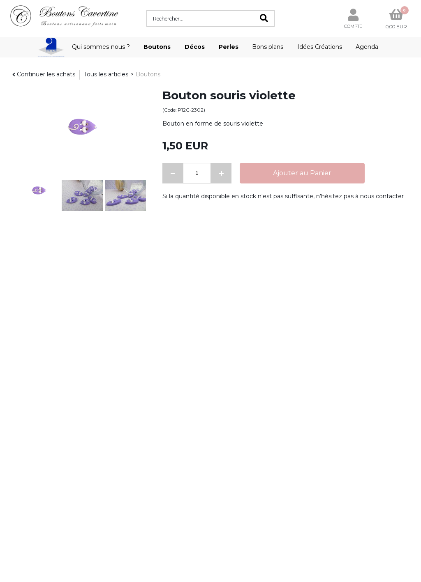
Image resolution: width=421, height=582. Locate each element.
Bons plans (267, 46)
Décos (195, 46)
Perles (228, 46)
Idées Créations (319, 46)
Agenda (367, 46)
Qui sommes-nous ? (101, 46)
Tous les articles (106, 74)
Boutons (157, 46)
